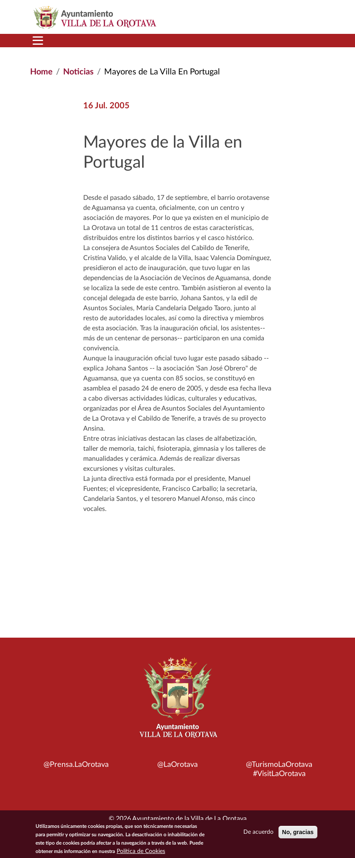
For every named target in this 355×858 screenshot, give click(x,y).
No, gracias (298, 834)
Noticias (78, 72)
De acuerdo (258, 834)
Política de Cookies (141, 853)
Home (41, 72)
